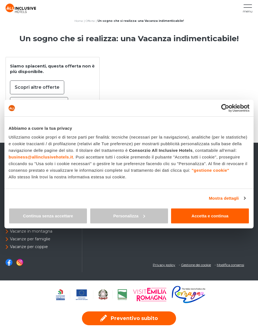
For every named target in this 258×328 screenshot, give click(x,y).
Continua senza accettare (48, 215)
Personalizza (129, 215)
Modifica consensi (230, 265)
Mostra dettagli (224, 198)
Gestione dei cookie (196, 265)
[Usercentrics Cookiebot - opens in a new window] (225, 108)
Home (78, 21)
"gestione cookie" (210, 170)
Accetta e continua (210, 215)
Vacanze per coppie (29, 246)
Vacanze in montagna (31, 231)
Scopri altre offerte (37, 87)
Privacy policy (164, 265)
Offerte (90, 21)
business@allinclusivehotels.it (41, 156)
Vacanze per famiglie (30, 238)
